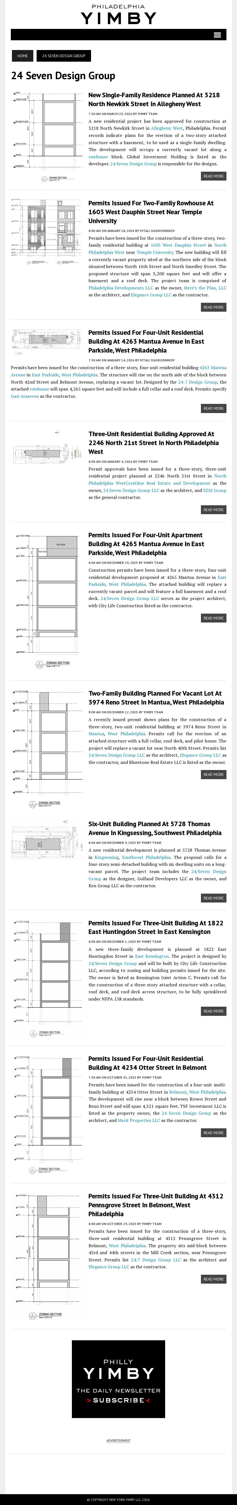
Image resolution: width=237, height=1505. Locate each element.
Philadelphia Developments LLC (121, 287)
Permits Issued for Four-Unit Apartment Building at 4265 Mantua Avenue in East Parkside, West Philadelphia (146, 541)
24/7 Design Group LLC (156, 1258)
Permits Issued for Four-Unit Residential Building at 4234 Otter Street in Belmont (148, 1061)
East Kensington (152, 954)
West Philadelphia (79, 374)
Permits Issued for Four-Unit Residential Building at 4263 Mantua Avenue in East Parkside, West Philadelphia (146, 340)
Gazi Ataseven (25, 395)
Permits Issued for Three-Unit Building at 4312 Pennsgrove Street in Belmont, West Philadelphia (156, 1204)
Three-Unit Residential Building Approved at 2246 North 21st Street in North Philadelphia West (154, 441)
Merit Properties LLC (139, 1119)
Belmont (178, 1090)
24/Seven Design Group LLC (129, 596)
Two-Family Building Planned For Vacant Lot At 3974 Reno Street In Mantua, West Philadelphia (156, 695)
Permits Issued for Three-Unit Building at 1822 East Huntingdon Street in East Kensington (156, 925)
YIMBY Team (147, 113)
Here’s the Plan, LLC (205, 287)
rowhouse (98, 156)
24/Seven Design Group (113, 961)
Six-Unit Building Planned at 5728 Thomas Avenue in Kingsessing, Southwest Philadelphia (155, 826)
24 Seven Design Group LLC (131, 488)
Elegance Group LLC (151, 294)
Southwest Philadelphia (146, 855)
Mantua (96, 731)
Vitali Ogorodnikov (157, 230)
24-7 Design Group (197, 381)
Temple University (155, 252)
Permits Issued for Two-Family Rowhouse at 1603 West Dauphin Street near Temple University (151, 211)
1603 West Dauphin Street (178, 244)
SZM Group (214, 488)
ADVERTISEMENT (119, 1440)
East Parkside (45, 374)
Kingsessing (106, 855)
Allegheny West (167, 128)
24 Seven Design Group (133, 163)
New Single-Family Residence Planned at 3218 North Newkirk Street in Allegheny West (154, 99)
